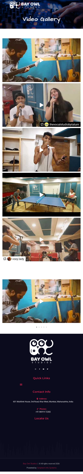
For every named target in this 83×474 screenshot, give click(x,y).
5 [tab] (46, 327)
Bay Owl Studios (30, 463)
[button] (4, 301)
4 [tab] (44, 327)
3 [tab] (41, 327)
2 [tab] (39, 327)
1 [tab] (36, 327)
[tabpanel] (41, 301)
